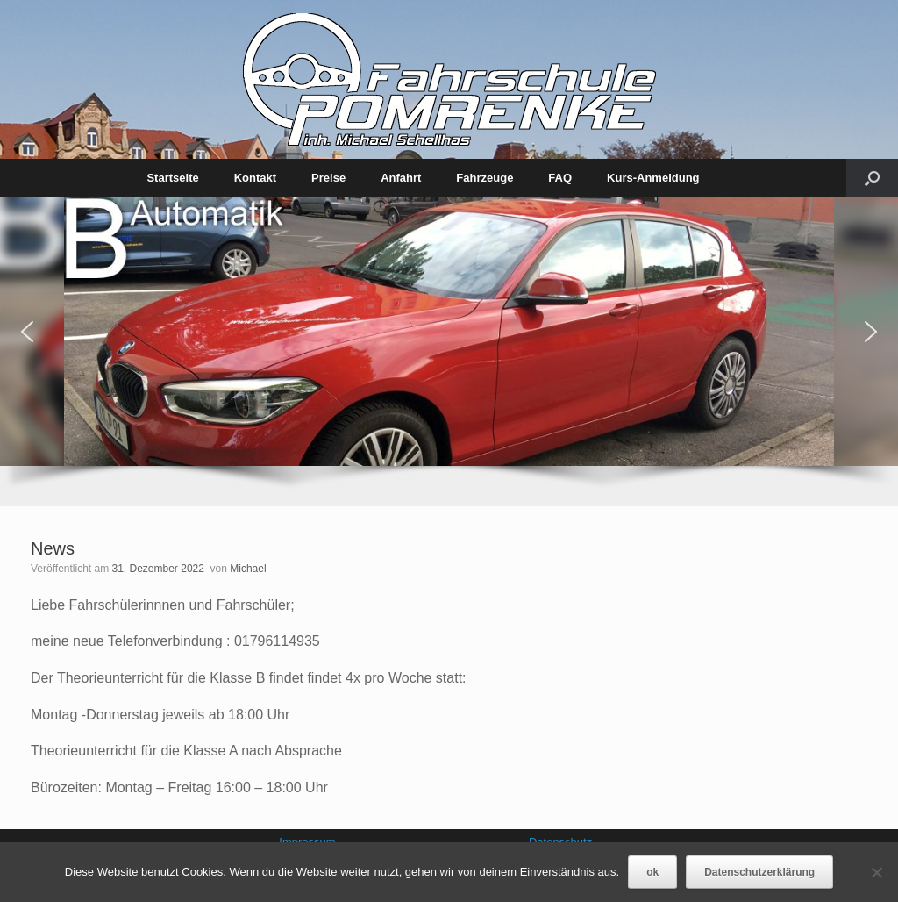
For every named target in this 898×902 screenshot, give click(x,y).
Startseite (172, 177)
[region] (449, 351)
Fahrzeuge (484, 177)
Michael (248, 568)
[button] (27, 332)
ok (652, 872)
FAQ (560, 177)
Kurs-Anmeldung (653, 177)
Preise (328, 177)
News (53, 548)
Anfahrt (401, 177)
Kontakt (255, 177)
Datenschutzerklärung (759, 872)
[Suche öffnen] (872, 178)
